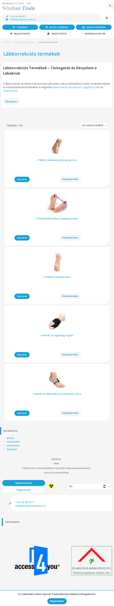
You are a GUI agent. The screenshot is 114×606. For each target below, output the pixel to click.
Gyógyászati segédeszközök (24, 42)
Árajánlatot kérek (70, 179)
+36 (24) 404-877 (16, 16)
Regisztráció (57, 33)
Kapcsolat (12, 449)
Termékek (20, 27)
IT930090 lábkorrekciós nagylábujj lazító (57, 218)
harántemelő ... (11, 90)
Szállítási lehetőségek (56, 472)
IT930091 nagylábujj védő (57, 277)
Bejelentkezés (20, 33)
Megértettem (57, 601)
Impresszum (13, 445)
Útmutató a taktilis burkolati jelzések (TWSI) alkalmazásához (56, 468)
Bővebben (11, 101)
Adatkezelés (13, 441)
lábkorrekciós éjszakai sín (67, 87)
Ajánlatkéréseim (94, 27)
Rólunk (10, 438)
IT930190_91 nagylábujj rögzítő (57, 335)
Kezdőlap (5, 42)
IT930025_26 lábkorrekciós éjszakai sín (57, 160)
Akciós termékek (57, 27)
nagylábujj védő (91, 87)
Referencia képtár (93, 33)
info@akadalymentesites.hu (21, 19)
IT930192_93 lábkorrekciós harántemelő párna (57, 393)
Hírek (56, 463)
